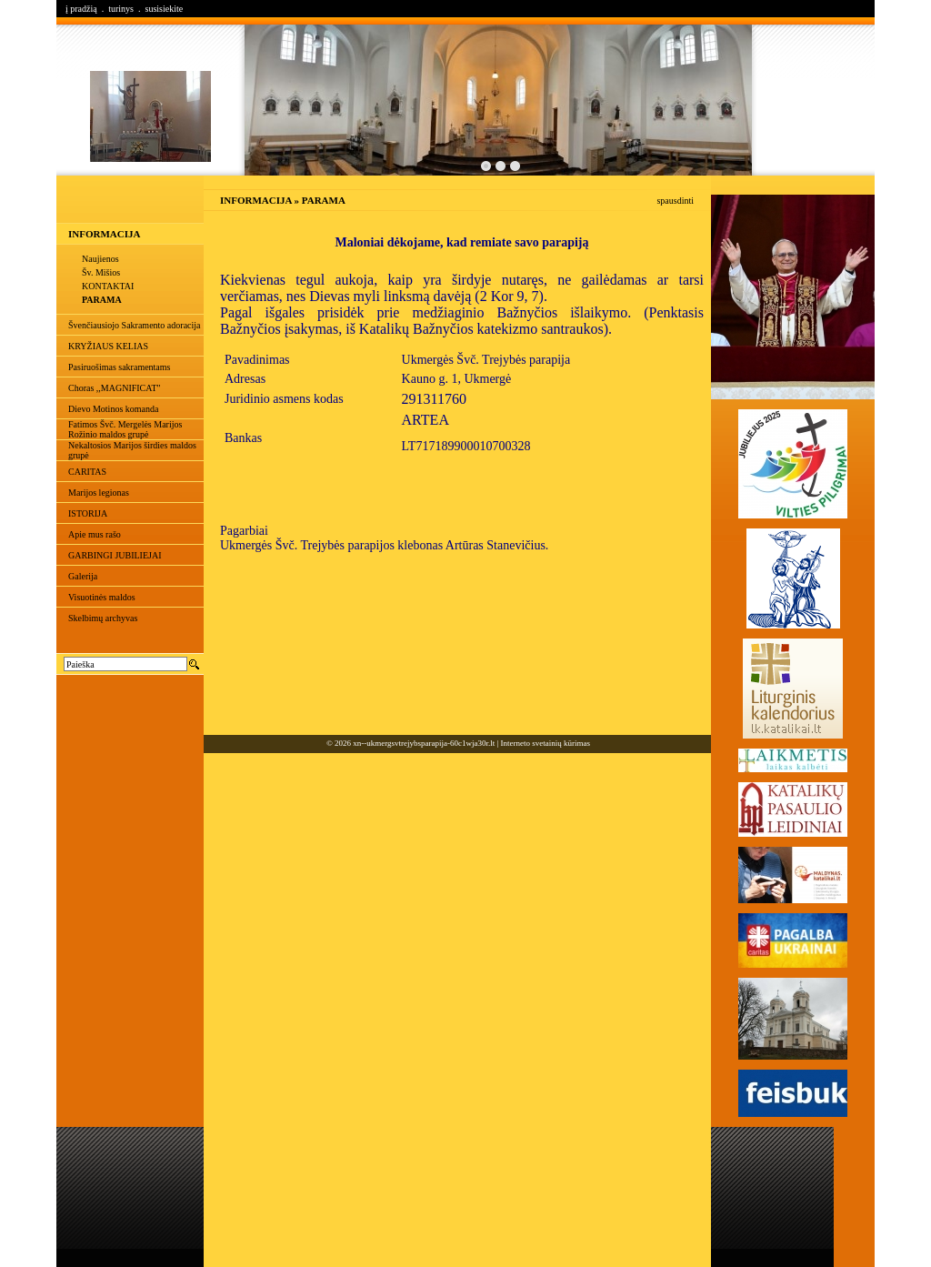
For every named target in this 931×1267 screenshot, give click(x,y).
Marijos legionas (98, 493)
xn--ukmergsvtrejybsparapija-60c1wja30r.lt (424, 743)
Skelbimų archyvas (102, 618)
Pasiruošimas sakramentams (119, 367)
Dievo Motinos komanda (113, 409)
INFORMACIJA (104, 233)
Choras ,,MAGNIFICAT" (114, 388)
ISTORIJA (87, 513)
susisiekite (164, 9)
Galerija (82, 576)
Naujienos (100, 259)
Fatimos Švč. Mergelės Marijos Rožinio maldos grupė (125, 429)
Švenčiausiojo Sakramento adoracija (134, 325)
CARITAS (87, 472)
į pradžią (81, 9)
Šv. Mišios (101, 272)
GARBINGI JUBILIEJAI (115, 555)
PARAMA (102, 300)
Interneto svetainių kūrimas (545, 743)
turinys (121, 9)
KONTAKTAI (108, 286)
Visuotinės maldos (101, 597)
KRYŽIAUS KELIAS (108, 346)
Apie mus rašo (94, 534)
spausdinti (675, 201)
